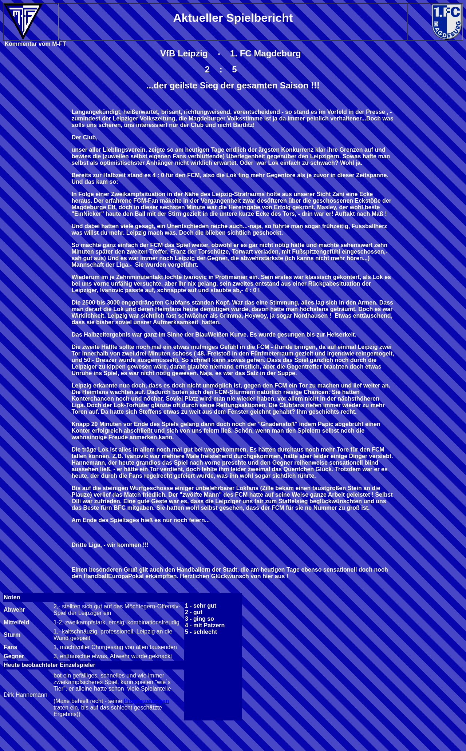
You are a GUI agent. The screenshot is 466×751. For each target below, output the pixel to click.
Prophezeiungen (146, 701)
